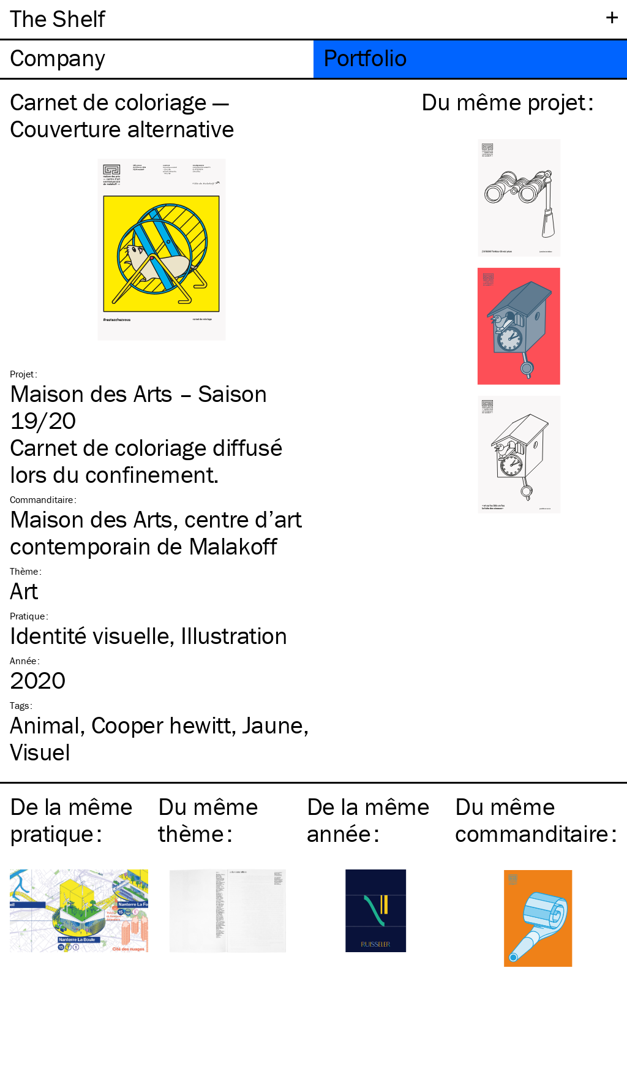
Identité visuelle (89, 635)
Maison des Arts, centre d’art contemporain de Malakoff (155, 532)
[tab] (157, 59)
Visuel (40, 751)
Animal (45, 725)
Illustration (234, 635)
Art (24, 590)
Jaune (272, 725)
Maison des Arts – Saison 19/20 (138, 406)
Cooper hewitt (161, 725)
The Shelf (57, 18)
